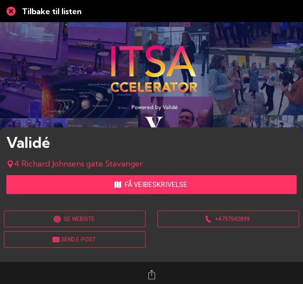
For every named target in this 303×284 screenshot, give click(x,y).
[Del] (151, 274)
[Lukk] (11, 11)
